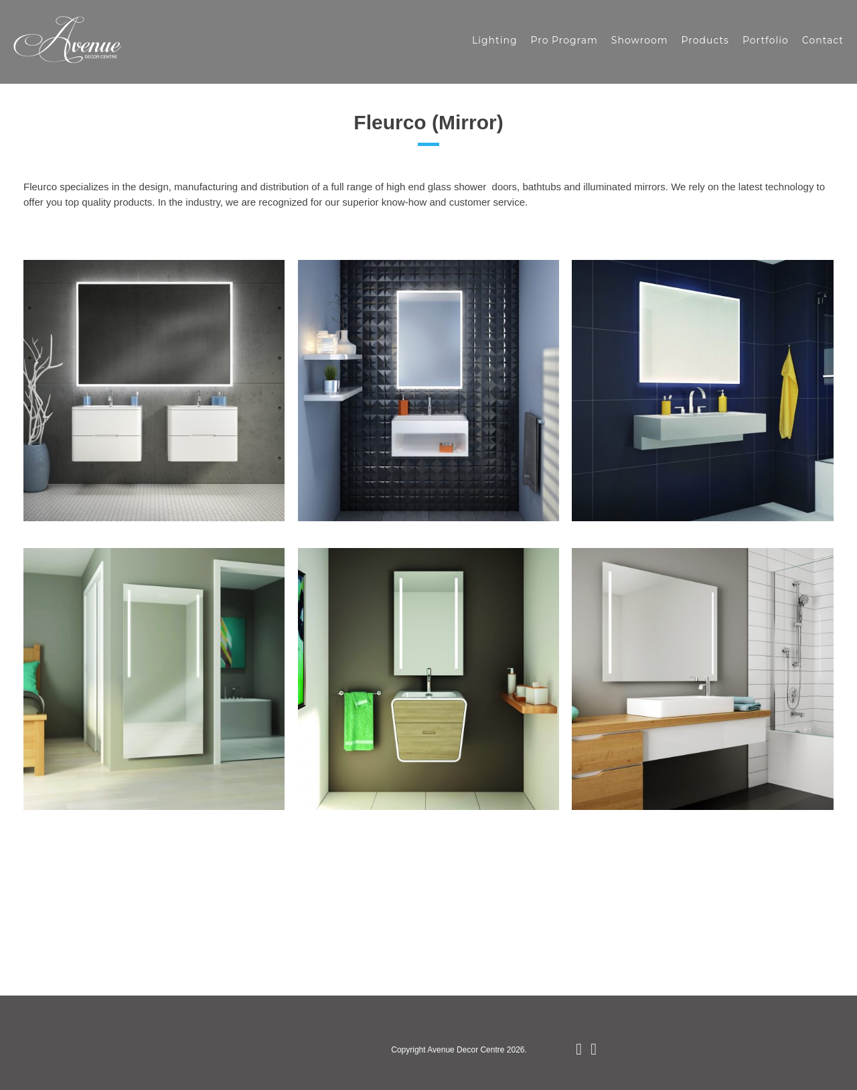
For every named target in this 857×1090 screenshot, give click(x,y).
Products (705, 40)
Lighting (495, 40)
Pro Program (563, 40)
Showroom (639, 40)
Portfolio (766, 40)
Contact (823, 40)
